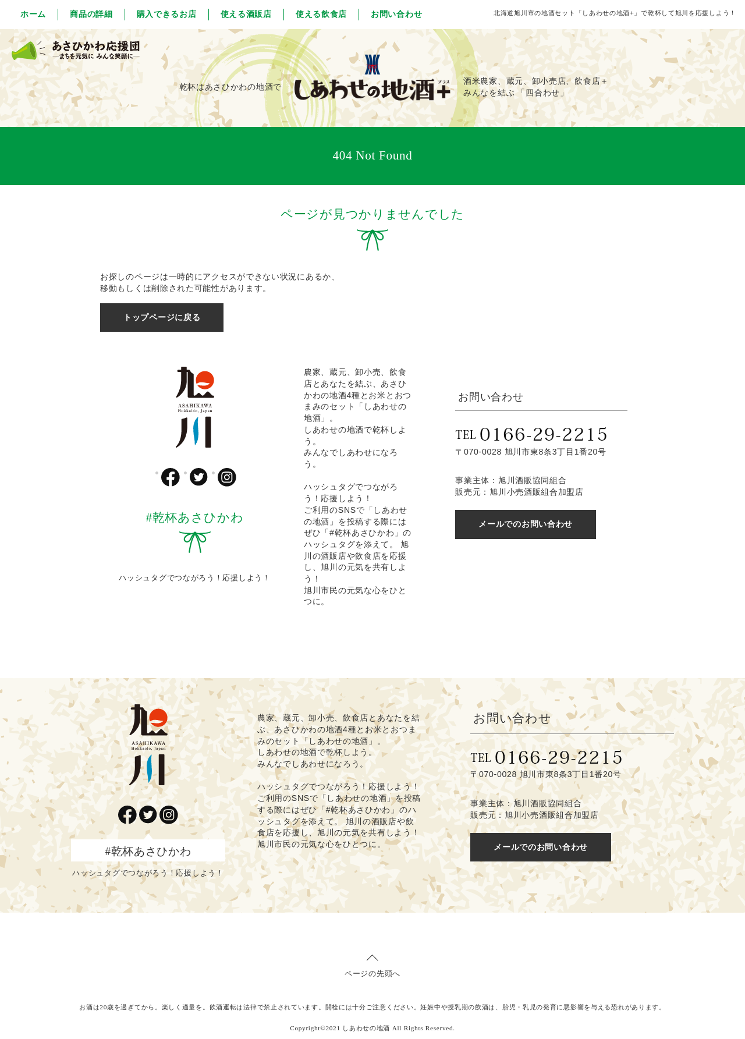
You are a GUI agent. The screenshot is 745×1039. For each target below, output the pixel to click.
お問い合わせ (396, 14)
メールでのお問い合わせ (525, 524)
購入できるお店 (167, 14)
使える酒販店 (246, 14)
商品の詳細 (91, 14)
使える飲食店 (321, 14)
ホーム (33, 14)
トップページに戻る (161, 317)
